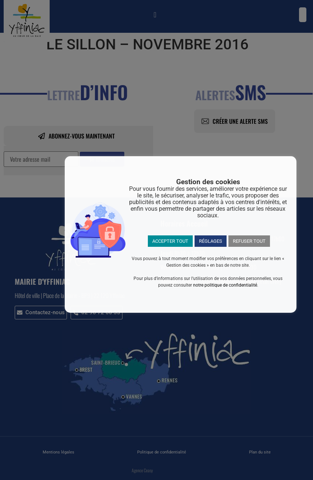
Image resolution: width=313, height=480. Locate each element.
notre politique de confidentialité (225, 285)
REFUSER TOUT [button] (249, 241)
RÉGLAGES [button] (210, 241)
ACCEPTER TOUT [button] (170, 241)
